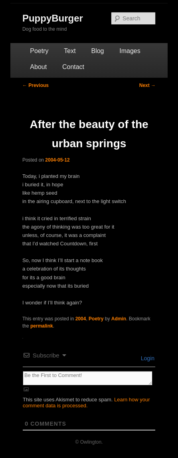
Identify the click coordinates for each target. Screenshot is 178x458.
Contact (73, 66)
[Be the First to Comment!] (87, 378)
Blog (97, 50)
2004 (80, 319)
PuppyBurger (52, 18)
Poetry (39, 50)
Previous (35, 85)
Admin (118, 319)
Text (69, 50)
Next (147, 85)
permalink (41, 326)
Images (129, 50)
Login (146, 358)
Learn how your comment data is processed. (86, 403)
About (38, 66)
